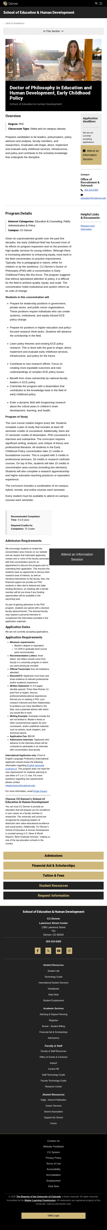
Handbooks (53, 989)
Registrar (53, 1020)
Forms (53, 1123)
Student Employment (53, 1000)
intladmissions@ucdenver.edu (20, 785)
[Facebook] (38, 955)
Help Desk (53, 994)
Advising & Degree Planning (53, 1014)
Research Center (53, 1086)
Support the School (53, 1117)
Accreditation (53, 1175)
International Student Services (53, 983)
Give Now (53, 1186)
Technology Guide (53, 977)
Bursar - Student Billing (53, 1026)
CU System (53, 1152)
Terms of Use (53, 1163)
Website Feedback (53, 1146)
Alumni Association (53, 1111)
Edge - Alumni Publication (53, 1100)
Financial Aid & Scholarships (53, 1032)
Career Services (54, 1106)
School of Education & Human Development (38, 12)
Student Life (53, 971)
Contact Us (53, 1141)
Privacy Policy (53, 1158)
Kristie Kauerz (40, 791)
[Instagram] (69, 955)
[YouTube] (59, 955)
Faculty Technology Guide (53, 1081)
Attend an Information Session (91, 155)
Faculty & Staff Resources (53, 1051)
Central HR (53, 1069)
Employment (53, 1180)
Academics (19, 23)
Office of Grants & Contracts (53, 1057)
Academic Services (53, 1008)
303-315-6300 (91, 190)
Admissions (53, 1038)
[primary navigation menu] (101, 3)
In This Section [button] (53, 31)
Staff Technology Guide (53, 1075)
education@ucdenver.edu (93, 198)
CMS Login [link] (53, 1215)
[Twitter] (48, 955)
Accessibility (53, 1169)
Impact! (53, 1063)
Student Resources (53, 965)
